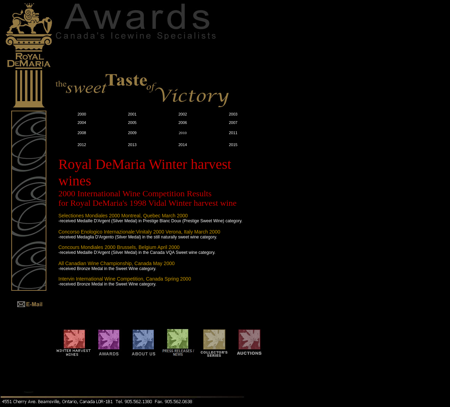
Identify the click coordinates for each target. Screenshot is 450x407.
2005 (132, 122)
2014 (182, 145)
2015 (233, 145)
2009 (132, 133)
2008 (81, 133)
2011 (233, 133)
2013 (132, 145)
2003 (233, 114)
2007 (233, 122)
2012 (81, 145)
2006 (182, 122)
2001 (132, 114)
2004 (81, 122)
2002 (182, 114)
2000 (81, 114)
